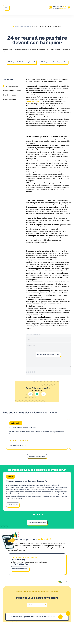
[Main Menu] (6, 7)
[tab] (34, 514)
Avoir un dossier (33, 101)
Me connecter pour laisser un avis (48, 354)
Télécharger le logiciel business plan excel (21, 62)
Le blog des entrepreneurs (23, 26)
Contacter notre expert (19, 568)
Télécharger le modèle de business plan (53, 62)
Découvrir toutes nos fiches (37, 522)
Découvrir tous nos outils (37, 456)
